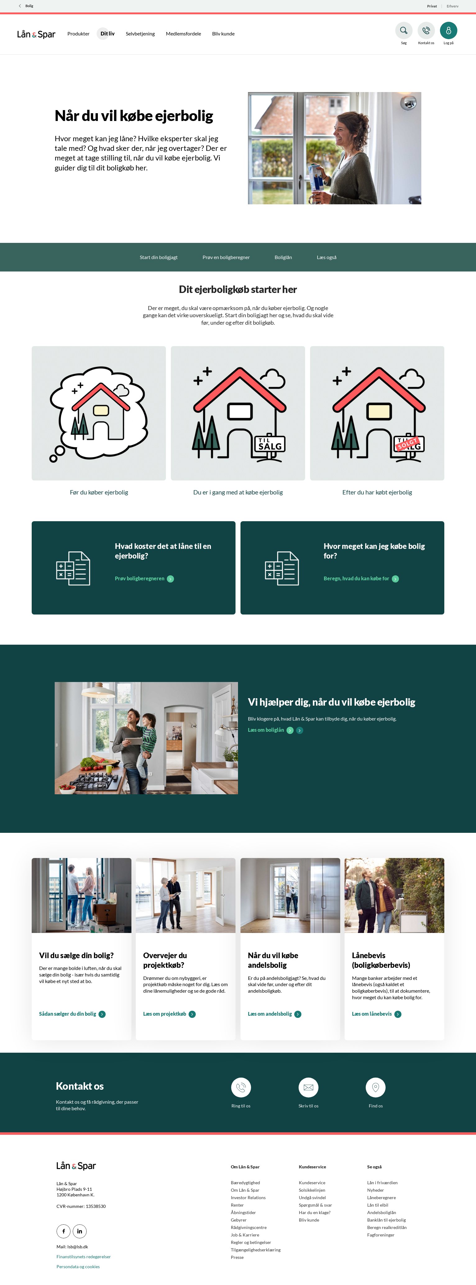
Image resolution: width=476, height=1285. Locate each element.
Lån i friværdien (382, 1182)
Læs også (326, 257)
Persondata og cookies (78, 1266)
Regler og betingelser (251, 1242)
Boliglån (283, 257)
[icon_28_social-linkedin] (80, 1231)
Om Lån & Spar (245, 1190)
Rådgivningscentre (249, 1227)
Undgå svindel (312, 1197)
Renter (237, 1205)
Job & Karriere (245, 1234)
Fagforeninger (381, 1234)
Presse (237, 1257)
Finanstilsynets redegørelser (84, 1256)
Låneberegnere (381, 1197)
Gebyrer (239, 1219)
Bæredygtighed (245, 1182)
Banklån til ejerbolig (386, 1219)
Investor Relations (248, 1197)
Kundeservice (312, 1182)
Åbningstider (243, 1212)
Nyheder (375, 1190)
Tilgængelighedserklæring (256, 1249)
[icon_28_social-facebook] (64, 1231)
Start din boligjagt (159, 257)
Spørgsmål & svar (315, 1205)
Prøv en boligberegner (226, 257)
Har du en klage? (315, 1212)
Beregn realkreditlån (387, 1227)
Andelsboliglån (381, 1212)
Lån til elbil (377, 1205)
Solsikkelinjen (312, 1190)
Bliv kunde (309, 1219)
